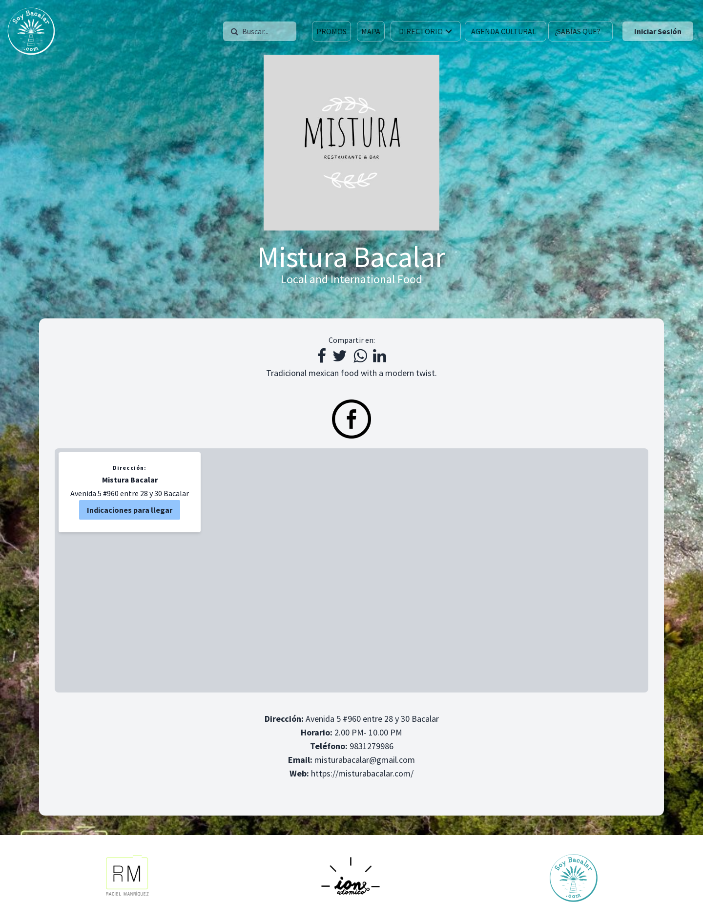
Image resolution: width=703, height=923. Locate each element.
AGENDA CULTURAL (503, 31)
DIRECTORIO (427, 31)
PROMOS (331, 31)
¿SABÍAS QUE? (577, 31)
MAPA (370, 31)
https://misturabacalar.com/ (362, 773)
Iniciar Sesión (658, 31)
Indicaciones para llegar (129, 510)
